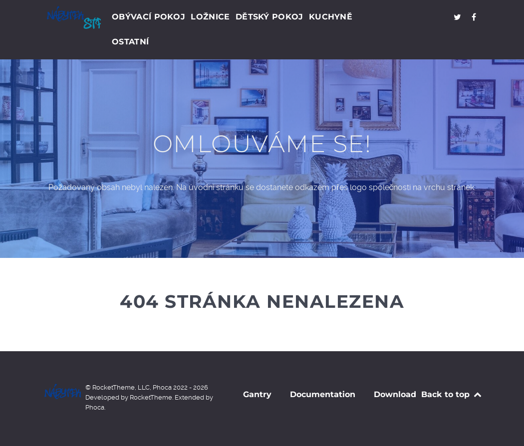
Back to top (452, 394)
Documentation (322, 394)
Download (395, 394)
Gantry (257, 394)
